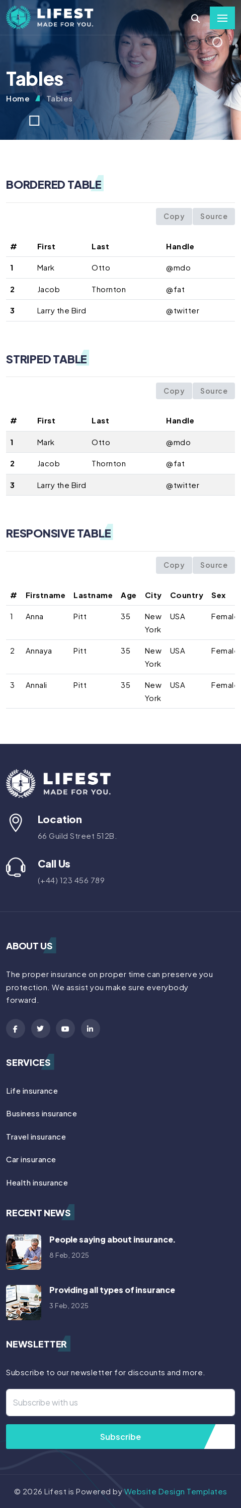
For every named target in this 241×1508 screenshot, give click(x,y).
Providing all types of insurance (112, 1289)
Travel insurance (36, 1136)
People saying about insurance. (112, 1239)
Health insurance (37, 1182)
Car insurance (31, 1159)
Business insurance (41, 1113)
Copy (174, 216)
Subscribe (120, 1436)
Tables (59, 98)
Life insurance (32, 1090)
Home (18, 98)
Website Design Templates (175, 1491)
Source (213, 216)
